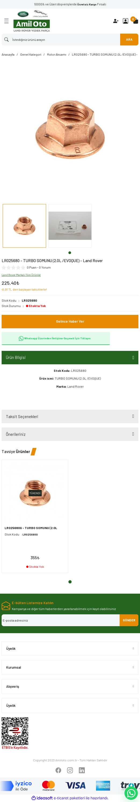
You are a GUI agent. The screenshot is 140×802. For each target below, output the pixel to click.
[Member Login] (125, 21)
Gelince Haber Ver (70, 321)
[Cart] (135, 21)
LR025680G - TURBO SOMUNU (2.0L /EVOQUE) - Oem (31, 528)
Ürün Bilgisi (16, 357)
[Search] (70, 39)
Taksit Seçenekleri (22, 416)
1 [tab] (69, 252)
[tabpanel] (24, 226)
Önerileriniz (15, 434)
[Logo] (31, 21)
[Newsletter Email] (70, 620)
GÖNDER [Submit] (129, 620)
